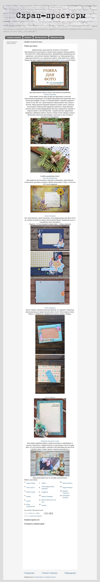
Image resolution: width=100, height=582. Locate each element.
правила (63, 60)
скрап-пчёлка (30, 483)
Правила (28, 37)
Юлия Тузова (30, 492)
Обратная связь (56, 37)
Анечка (44, 505)
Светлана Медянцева (50, 178)
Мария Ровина (67, 487)
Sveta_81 (31, 513)
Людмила (45, 492)
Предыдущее (70, 573)
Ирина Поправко (47, 496)
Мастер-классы (41, 37)
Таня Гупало (30, 487)
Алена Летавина (50, 216)
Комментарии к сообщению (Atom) (45, 577)
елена (28, 501)
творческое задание (36, 516)
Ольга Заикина (50, 397)
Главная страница (14, 37)
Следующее (29, 573)
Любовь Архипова (50, 94)
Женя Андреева (50, 308)
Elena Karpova (67, 483)
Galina (44, 483)
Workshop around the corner (50, 441)
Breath (28, 496)
